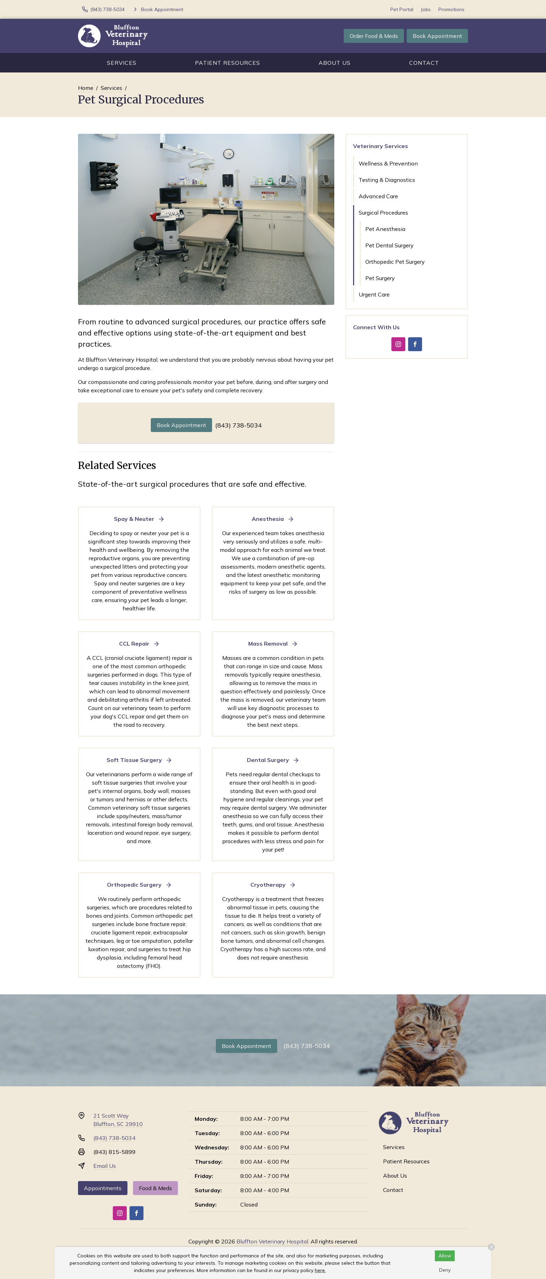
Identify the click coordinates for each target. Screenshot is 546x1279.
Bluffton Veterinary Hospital (272, 1241)
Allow (444, 1256)
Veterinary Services (380, 145)
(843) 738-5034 (238, 425)
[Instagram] (398, 344)
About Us (335, 62)
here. (320, 1270)
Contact (424, 62)
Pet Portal (401, 9)
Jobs (426, 9)
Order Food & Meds (374, 35)
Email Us (104, 1165)
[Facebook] (415, 344)
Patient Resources (227, 62)
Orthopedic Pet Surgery (395, 261)
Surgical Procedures (383, 212)
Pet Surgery (380, 278)
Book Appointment (437, 35)
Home (85, 87)
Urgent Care (374, 294)
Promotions (451, 9)
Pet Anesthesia (385, 228)
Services (121, 62)
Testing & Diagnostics (387, 179)
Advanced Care (378, 196)
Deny (445, 1270)
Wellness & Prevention (388, 163)
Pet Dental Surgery (389, 245)
